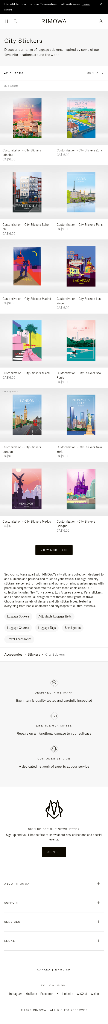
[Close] (100, 4)
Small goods (73, 628)
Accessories (13, 654)
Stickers (34, 654)
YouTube (31, 994)
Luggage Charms (18, 628)
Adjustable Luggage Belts (55, 616)
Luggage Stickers (18, 616)
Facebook (46, 994)
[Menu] (7, 21)
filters (16, 73)
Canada (44, 970)
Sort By (92, 73)
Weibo (95, 994)
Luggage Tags (47, 628)
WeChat (82, 994)
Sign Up (54, 852)
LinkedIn (67, 994)
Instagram (15, 994)
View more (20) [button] (54, 550)
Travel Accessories (19, 639)
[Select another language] (63, 970)
